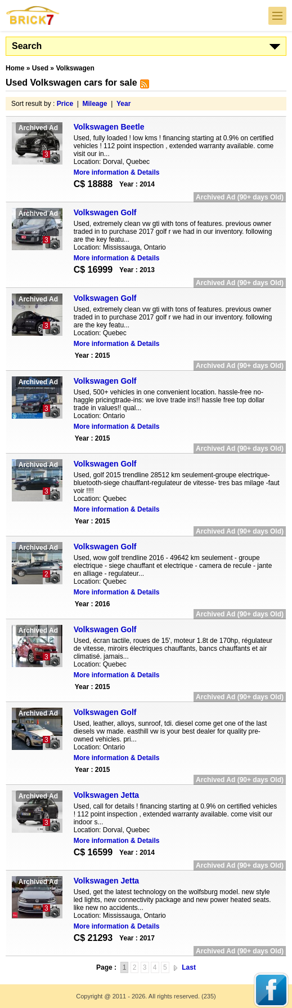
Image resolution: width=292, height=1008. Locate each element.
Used (40, 68)
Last (189, 967)
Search (27, 46)
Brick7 (33, 15)
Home (15, 68)
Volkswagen (75, 68)
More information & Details (117, 172)
